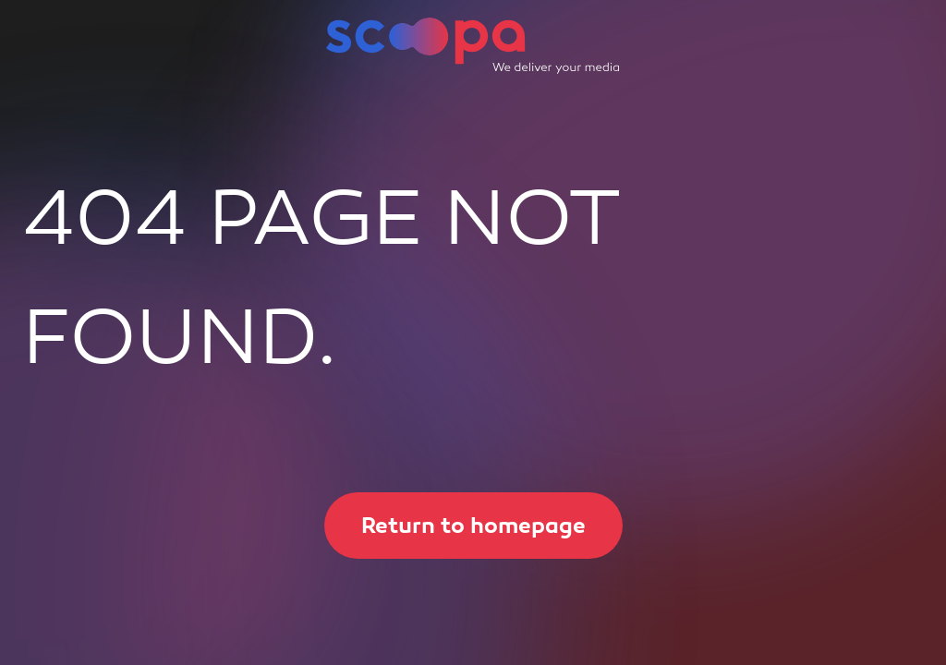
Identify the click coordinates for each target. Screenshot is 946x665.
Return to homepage (455, 525)
